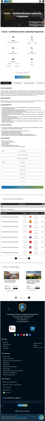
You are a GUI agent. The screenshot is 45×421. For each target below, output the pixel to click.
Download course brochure (22, 158)
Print (22, 181)
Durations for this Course (22, 72)
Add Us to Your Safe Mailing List (10, 372)
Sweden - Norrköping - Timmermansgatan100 (12, 385)
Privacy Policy (6, 364)
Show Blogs (6, 348)
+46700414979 (7, 390)
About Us (35, 345)
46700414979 (6, 392)
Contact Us (5, 346)
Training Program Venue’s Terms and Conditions (13, 370)
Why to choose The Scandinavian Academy (12, 360)
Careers (38, 347)
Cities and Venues (37, 343)
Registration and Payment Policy (10, 366)
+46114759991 (7, 387)
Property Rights (6, 368)
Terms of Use (6, 362)
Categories (5, 342)
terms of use (29, 416)
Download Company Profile (9, 374)
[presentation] (16, 258)
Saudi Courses (6, 356)
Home (8, 1)
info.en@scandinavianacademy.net (10, 382)
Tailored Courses (7, 344)
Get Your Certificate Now (8, 358)
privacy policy (20, 416)
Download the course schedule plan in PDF (36, 25)
